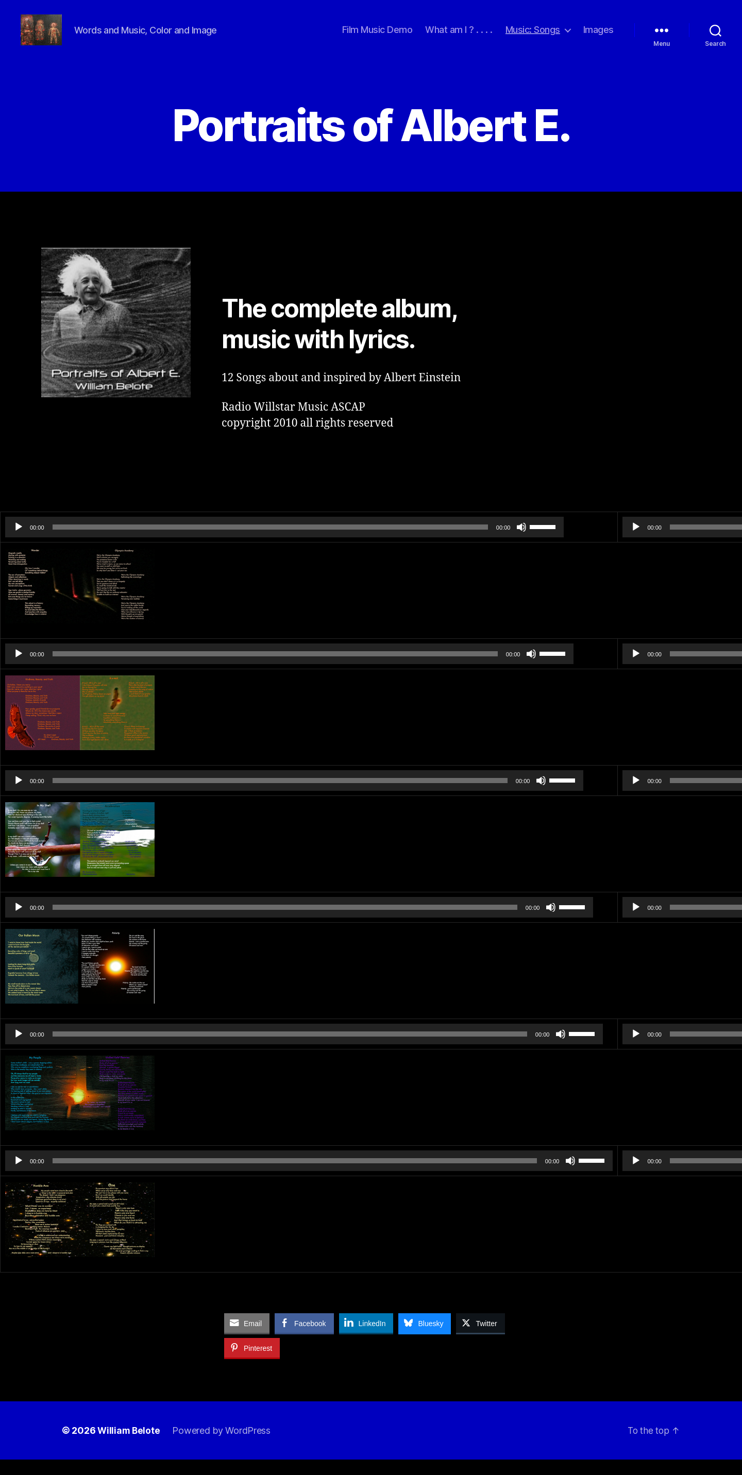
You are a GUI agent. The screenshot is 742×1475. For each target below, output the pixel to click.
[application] (228, 542)
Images (598, 37)
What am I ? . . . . (459, 37)
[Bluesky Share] (424, 1338)
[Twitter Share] (480, 1338)
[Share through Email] (246, 1338)
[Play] (18, 542)
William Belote (129, 1445)
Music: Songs (532, 37)
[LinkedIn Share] (366, 1338)
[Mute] (410, 542)
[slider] (215, 542)
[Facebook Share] (304, 1338)
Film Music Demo (377, 37)
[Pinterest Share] (252, 1363)
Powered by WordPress (223, 1445)
